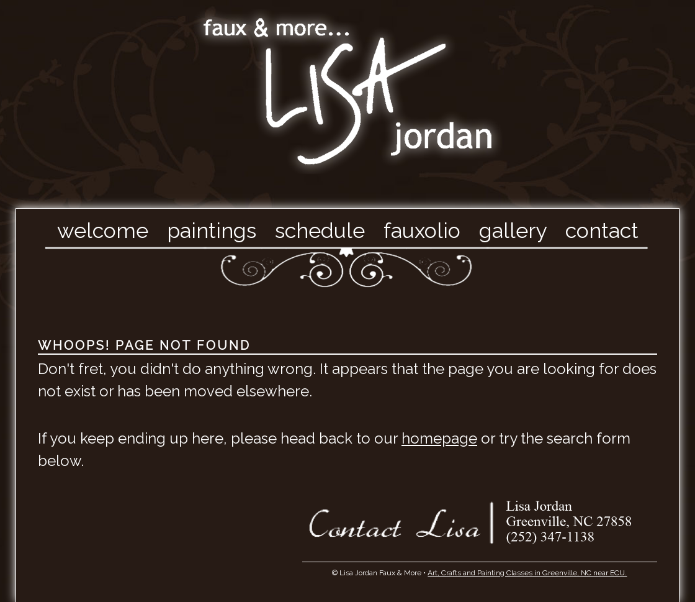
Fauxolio (421, 230)
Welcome (102, 230)
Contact (602, 230)
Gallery (513, 230)
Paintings (211, 230)
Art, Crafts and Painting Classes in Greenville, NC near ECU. (527, 572)
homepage (439, 438)
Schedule (320, 230)
